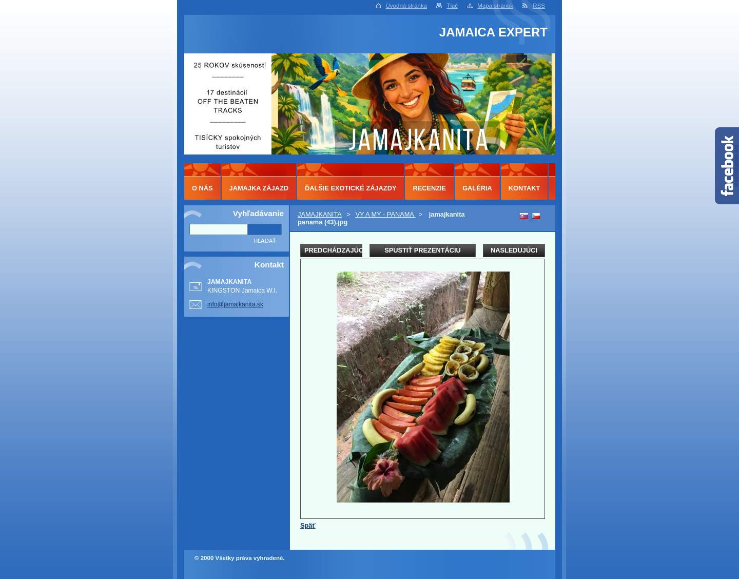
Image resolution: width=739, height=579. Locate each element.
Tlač (452, 6)
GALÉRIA (477, 188)
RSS (539, 6)
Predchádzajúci (333, 250)
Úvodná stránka (406, 6)
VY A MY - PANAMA (385, 214)
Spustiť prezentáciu (422, 250)
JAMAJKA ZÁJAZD (258, 188)
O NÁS (202, 188)
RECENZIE (429, 188)
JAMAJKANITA (320, 214)
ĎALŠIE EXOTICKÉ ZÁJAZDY (350, 188)
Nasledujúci (514, 250)
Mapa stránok (495, 6)
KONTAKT (524, 188)
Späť (308, 525)
